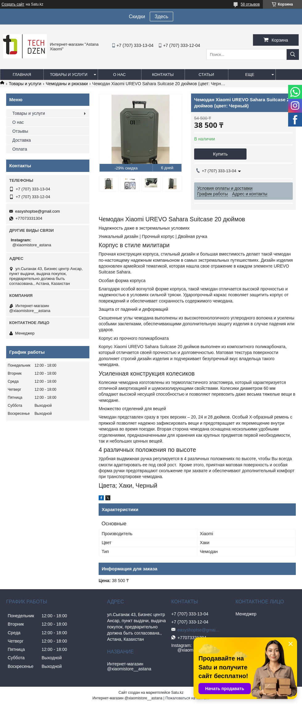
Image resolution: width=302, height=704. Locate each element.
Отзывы (20, 131)
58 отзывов (250, 4)
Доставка (21, 140)
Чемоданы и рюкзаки (67, 83)
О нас (119, 74)
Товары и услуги (69, 74)
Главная (22, 74)
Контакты (162, 74)
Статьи (206, 74)
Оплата (19, 149)
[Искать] (293, 54)
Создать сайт (13, 4)
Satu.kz (177, 692)
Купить (220, 153)
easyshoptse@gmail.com (37, 211)
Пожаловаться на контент (187, 698)
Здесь (161, 16)
